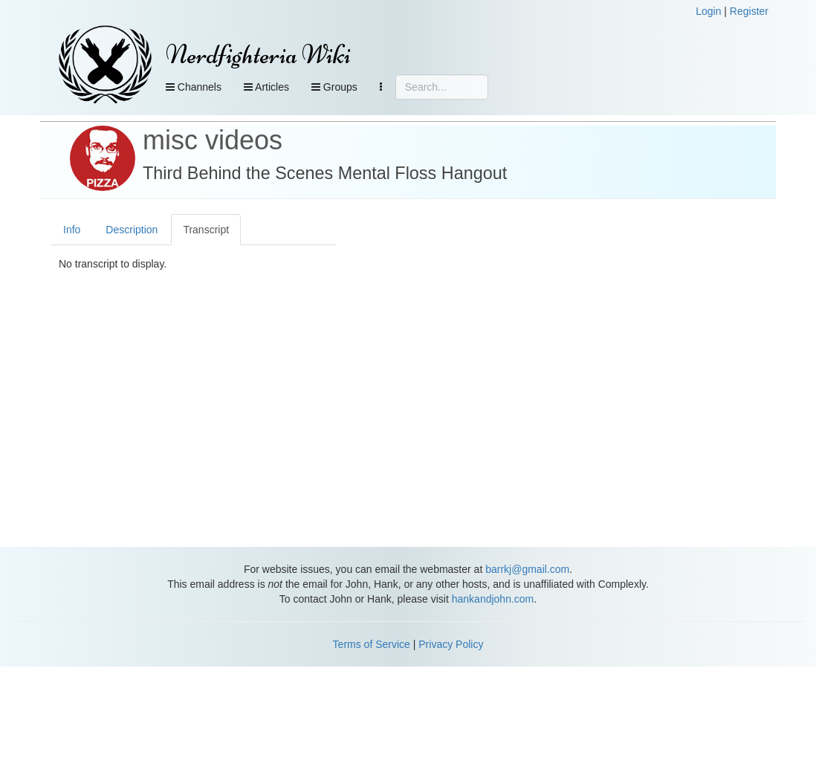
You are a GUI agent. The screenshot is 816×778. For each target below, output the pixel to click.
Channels (193, 87)
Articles (266, 87)
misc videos (212, 140)
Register (749, 11)
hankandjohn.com (493, 599)
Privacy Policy (450, 644)
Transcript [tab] (206, 230)
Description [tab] (132, 230)
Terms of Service (371, 644)
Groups (334, 87)
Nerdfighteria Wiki (258, 55)
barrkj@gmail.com (527, 569)
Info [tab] (71, 230)
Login (708, 11)
